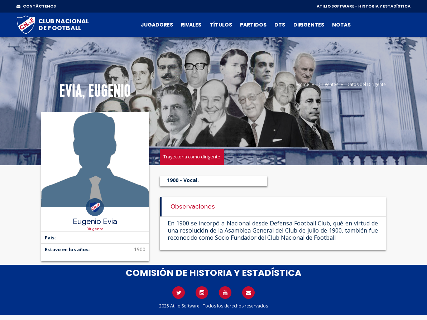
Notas (341, 24)
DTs (279, 24)
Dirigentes (308, 24)
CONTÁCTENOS (36, 6)
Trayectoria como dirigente (191, 156)
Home (303, 84)
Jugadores (157, 24)
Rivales (191, 24)
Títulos (221, 24)
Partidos (253, 24)
